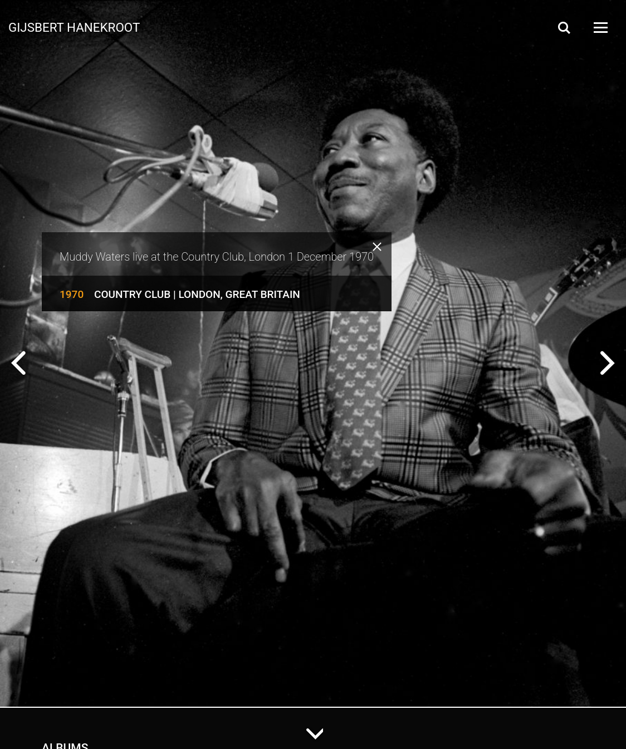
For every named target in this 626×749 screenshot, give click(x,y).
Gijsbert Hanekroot (74, 26)
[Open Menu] (600, 27)
